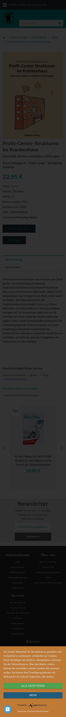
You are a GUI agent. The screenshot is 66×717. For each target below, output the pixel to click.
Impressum (21, 711)
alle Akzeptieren (32, 685)
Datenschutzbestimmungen (38, 711)
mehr (33, 695)
